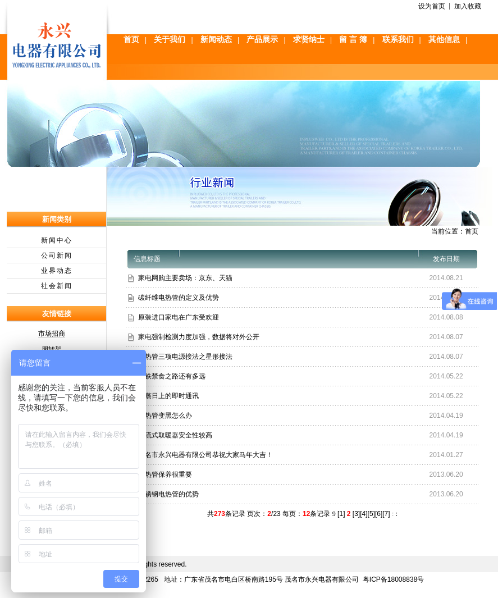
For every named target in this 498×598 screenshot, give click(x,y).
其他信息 (444, 39)
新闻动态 (216, 39)
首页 (131, 39)
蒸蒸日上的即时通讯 (168, 396)
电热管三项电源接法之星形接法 (185, 356)
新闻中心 (56, 240)
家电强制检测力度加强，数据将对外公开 (198, 337)
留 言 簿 (353, 39)
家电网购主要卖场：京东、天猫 (185, 278)
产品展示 (262, 39)
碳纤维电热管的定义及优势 (178, 298)
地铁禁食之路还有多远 (171, 376)
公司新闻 (56, 255)
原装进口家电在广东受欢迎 (178, 317)
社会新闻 (56, 286)
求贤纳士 (309, 39)
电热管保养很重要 (165, 474)
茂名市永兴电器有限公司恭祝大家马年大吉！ (205, 455)
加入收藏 (467, 6)
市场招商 (51, 333)
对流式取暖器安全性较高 (175, 435)
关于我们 (169, 39)
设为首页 (431, 6)
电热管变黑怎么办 (165, 415)
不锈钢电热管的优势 (168, 494)
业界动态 (56, 271)
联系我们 (398, 39)
